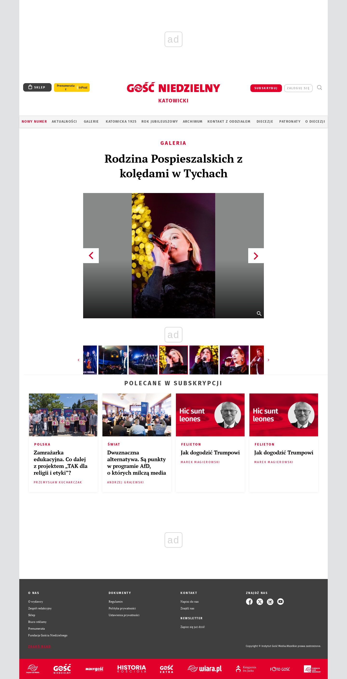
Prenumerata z (66, 87)
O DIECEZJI (315, 122)
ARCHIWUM (193, 122)
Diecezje (265, 122)
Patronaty (289, 122)
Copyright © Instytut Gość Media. (266, 646)
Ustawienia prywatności (124, 615)
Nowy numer (34, 122)
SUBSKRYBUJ (266, 88)
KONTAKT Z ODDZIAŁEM (229, 122)
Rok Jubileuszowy (159, 122)
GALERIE (91, 122)
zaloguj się (298, 88)
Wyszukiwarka (319, 87)
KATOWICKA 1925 (121, 122)
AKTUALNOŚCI (64, 122)
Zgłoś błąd (39, 646)
